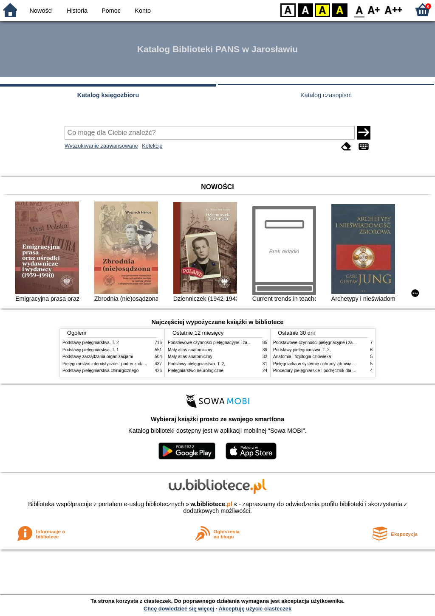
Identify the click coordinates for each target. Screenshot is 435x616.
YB (322, 9)
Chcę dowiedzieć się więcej (179, 608)
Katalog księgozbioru (108, 95)
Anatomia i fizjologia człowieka (302, 356)
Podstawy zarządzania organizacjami (97, 356)
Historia (77, 10)
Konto (143, 10)
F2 (394, 9)
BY (339, 9)
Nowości (41, 10)
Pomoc (111, 10)
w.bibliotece (211, 504)
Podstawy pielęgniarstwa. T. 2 (90, 342)
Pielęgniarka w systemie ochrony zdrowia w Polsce (321, 363)
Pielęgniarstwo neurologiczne (195, 370)
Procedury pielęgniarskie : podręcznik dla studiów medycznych (332, 370)
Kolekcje (152, 146)
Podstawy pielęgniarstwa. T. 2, (196, 363)
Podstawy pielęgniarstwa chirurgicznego (100, 370)
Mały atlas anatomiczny (190, 349)
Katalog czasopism (326, 95)
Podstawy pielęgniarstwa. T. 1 (90, 349)
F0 (359, 9)
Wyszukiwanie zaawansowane (101, 146)
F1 (374, 9)
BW (305, 9)
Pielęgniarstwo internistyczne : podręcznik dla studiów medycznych (125, 363)
